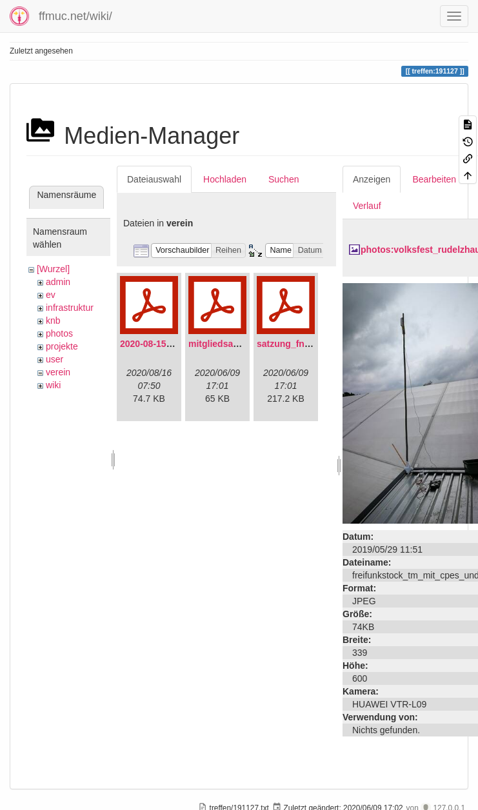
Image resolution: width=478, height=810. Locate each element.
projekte (62, 346)
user (54, 359)
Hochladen (224, 179)
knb (53, 320)
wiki (53, 385)
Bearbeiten (434, 179)
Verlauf (367, 206)
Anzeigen (371, 179)
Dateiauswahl (154, 179)
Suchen (283, 179)
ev (50, 295)
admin (58, 282)
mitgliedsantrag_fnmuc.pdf (246, 344)
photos (59, 333)
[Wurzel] (53, 269)
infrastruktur (70, 307)
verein (58, 372)
